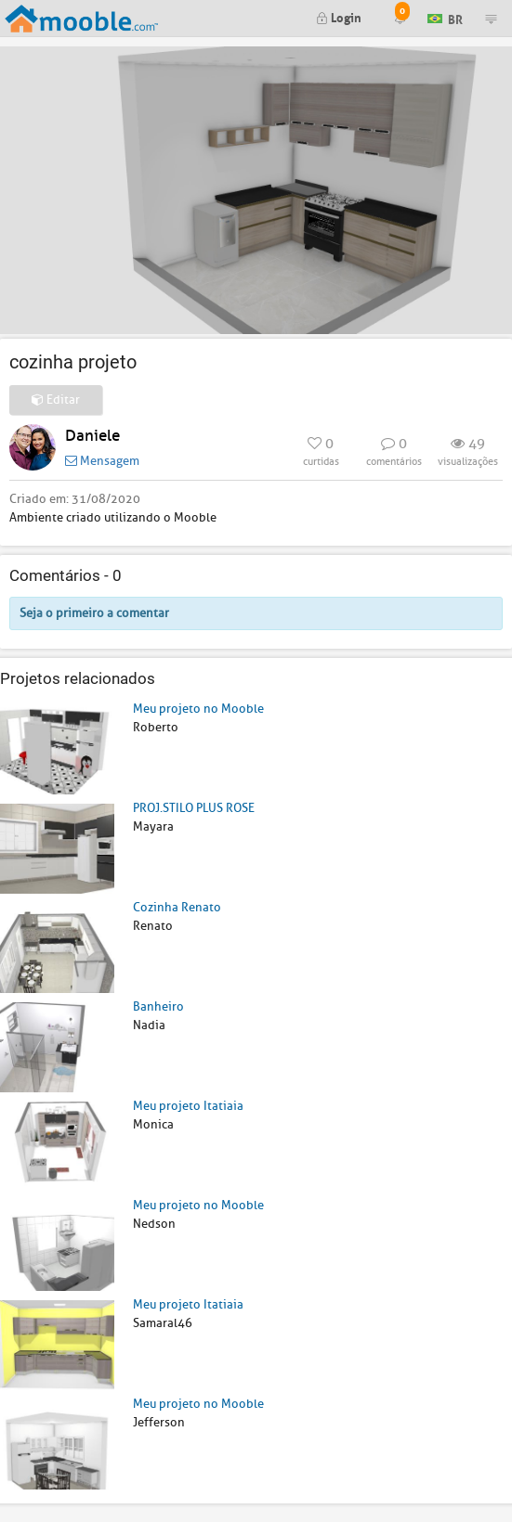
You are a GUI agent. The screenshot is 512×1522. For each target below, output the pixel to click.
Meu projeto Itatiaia (188, 1106)
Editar (56, 399)
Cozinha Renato (177, 907)
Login (338, 16)
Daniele (92, 435)
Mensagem (102, 461)
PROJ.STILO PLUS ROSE (194, 808)
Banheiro (158, 1006)
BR (445, 17)
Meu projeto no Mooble (198, 708)
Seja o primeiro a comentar (94, 613)
